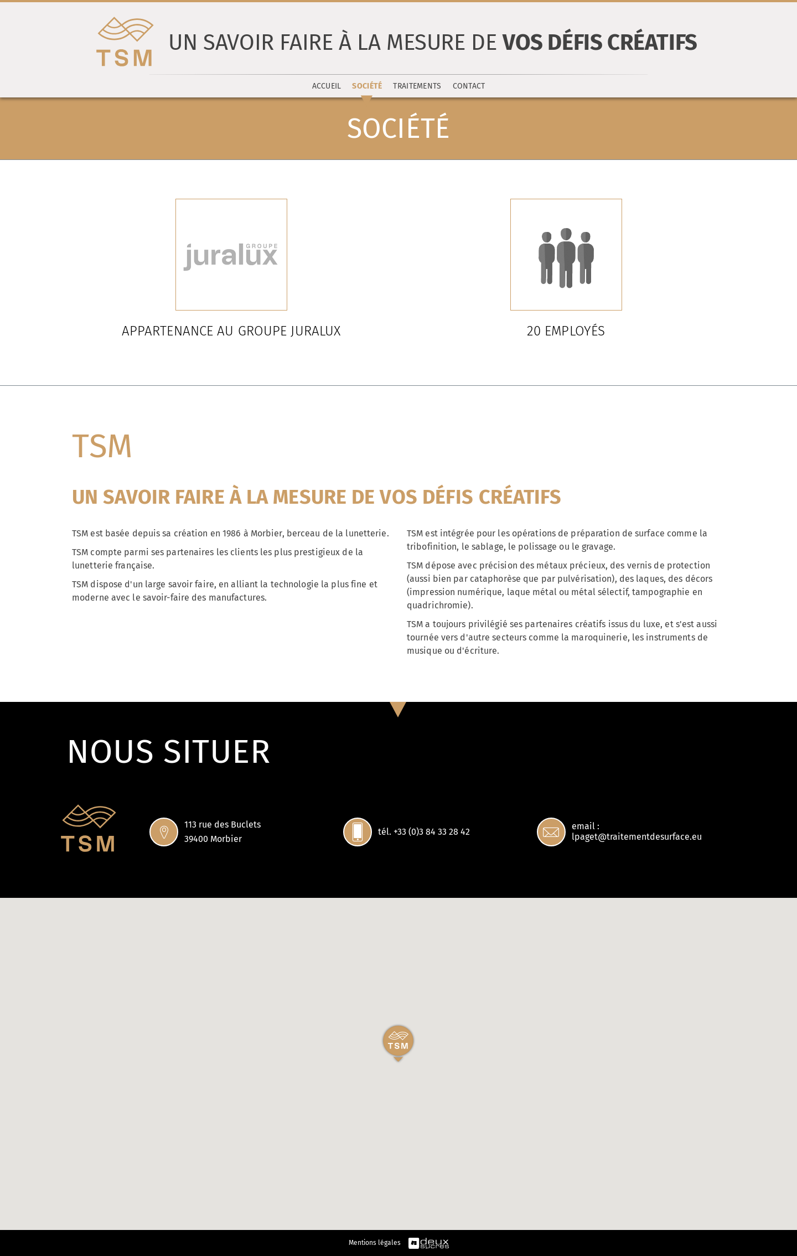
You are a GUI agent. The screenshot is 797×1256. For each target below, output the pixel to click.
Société (367, 86)
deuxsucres (428, 1243)
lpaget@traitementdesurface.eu (637, 836)
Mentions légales (375, 1243)
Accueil (326, 86)
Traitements (417, 86)
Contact (469, 86)
